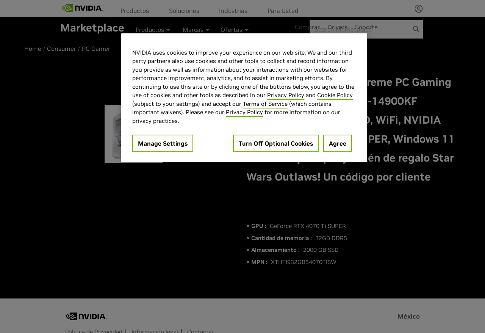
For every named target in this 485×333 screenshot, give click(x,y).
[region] (244, 98)
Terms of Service (265, 103)
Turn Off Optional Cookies (276, 143)
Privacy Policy (285, 95)
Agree (337, 143)
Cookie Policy (335, 95)
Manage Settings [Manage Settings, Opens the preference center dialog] (163, 143)
